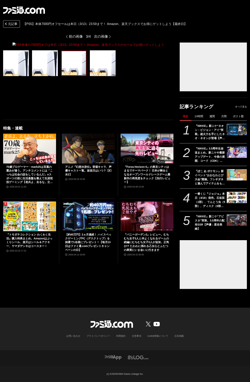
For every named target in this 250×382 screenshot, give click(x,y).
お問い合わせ (73, 336)
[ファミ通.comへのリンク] (24, 10)
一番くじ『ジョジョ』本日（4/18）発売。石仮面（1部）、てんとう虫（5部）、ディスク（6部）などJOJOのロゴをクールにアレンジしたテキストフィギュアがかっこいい (210, 200)
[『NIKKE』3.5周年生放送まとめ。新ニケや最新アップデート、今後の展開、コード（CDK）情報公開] (237, 152)
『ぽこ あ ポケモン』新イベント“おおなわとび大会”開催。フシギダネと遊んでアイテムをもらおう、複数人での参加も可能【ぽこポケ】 (210, 178)
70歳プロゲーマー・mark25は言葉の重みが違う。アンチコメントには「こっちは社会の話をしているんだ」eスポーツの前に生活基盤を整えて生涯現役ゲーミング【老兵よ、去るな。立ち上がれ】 (29, 174)
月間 (224, 116)
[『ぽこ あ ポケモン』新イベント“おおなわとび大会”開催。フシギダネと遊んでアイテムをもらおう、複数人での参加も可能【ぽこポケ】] (237, 174)
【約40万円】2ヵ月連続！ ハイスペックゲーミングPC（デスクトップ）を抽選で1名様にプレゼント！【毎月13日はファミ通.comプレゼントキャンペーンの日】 (88, 242)
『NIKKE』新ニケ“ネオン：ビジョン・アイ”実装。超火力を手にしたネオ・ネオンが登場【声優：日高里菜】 (210, 132)
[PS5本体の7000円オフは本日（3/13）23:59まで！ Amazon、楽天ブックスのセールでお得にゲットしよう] (16, 63)
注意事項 (136, 336)
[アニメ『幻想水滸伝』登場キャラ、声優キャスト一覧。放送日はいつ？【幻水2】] (88, 148)
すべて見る (241, 106)
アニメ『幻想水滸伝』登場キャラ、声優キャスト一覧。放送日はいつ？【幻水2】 (88, 170)
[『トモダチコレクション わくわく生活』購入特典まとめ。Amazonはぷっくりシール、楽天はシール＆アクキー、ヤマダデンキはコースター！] (29, 216)
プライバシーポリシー (98, 336)
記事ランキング (196, 106)
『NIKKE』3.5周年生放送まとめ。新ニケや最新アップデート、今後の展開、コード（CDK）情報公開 (210, 155)
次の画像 (101, 36)
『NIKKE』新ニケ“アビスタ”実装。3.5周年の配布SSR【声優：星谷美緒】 (209, 222)
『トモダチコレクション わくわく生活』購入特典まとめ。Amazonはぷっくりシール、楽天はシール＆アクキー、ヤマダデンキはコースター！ (29, 240)
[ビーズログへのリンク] (138, 357)
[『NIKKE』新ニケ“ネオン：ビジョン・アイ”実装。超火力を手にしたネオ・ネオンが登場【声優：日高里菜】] (237, 129)
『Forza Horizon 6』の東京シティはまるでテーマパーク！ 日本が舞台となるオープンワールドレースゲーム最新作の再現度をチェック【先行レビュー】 (147, 174)
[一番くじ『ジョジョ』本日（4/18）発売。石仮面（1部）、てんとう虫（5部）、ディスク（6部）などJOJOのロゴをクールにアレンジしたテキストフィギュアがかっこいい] (237, 197)
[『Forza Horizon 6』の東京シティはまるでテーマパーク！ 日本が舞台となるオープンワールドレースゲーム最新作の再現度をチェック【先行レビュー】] (147, 148)
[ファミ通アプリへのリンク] (113, 357)
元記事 (10, 24)
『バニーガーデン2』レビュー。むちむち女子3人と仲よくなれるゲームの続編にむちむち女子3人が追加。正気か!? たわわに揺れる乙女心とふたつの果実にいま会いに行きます (146, 242)
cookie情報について (157, 336)
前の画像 (76, 36)
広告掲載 (179, 336)
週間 (212, 116)
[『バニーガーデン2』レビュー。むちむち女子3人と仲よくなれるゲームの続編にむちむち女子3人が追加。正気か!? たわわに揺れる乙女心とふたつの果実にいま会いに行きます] (147, 216)
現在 (185, 116)
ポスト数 (238, 116)
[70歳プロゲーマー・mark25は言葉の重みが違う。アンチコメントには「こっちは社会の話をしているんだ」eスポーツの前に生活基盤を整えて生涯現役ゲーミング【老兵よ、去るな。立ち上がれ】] (29, 148)
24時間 (199, 116)
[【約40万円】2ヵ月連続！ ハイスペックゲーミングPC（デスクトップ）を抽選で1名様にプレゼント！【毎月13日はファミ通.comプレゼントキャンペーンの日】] (88, 216)
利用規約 (121, 336)
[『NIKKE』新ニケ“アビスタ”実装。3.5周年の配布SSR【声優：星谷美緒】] (237, 220)
